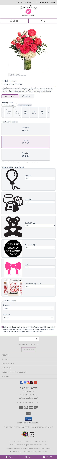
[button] (28, 419)
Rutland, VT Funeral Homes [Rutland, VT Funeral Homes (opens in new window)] (19, 441)
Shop (14, 20)
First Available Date (25, 105)
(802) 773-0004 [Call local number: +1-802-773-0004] (50, 2)
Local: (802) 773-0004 (28, 398)
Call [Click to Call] (9, 457)
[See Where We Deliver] (28, 349)
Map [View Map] (28, 457)
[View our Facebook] (21, 383)
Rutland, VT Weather (18, 445)
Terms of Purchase (29, 451)
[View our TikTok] (31, 383)
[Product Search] (29, 339)
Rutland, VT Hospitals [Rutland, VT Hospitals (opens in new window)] (39, 441)
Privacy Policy (15, 451)
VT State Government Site (37, 445)
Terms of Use (43, 451)
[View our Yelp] (35, 383)
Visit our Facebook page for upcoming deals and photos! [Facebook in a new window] (28, 427)
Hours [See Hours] (47, 457)
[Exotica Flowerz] (28, 16)
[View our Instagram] (28, 383)
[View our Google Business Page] (25, 383)
